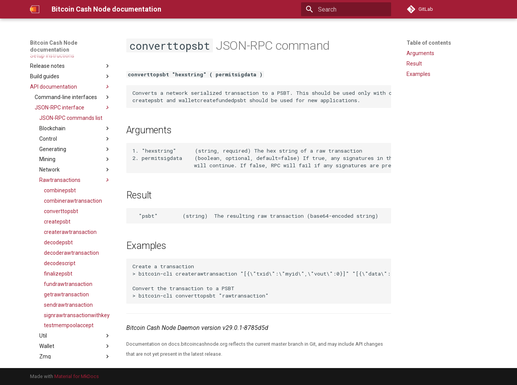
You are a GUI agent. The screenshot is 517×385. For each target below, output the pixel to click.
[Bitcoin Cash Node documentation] (34, 9)
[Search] (346, 9)
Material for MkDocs (76, 376)
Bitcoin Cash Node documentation (53, 46)
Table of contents (429, 43)
